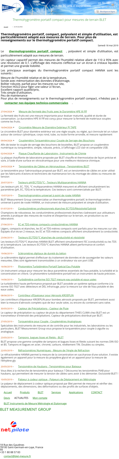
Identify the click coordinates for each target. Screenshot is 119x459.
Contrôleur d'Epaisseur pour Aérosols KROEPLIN (46, 295)
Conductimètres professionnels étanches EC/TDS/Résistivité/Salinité (57, 208)
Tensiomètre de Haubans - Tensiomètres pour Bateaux (49, 366)
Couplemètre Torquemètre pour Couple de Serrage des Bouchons (57, 140)
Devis (7, 398)
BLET (40, 392)
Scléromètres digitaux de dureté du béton (42, 253)
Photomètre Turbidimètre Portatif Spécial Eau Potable (49, 266)
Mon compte (40, 398)
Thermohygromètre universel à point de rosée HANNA (49, 195)
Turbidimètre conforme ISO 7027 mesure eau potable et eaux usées (57, 279)
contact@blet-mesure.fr (17, 456)
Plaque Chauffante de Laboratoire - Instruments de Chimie (52, 153)
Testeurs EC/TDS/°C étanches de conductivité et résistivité (51, 237)
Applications (76, 392)
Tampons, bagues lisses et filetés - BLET (41, 337)
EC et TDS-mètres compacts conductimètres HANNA (48, 224)
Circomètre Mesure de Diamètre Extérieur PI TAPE (47, 127)
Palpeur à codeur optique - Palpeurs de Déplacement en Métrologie (57, 379)
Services (56, 392)
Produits (25, 392)
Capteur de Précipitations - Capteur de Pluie (43, 308)
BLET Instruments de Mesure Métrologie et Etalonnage (35, 403)
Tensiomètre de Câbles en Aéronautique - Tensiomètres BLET (54, 166)
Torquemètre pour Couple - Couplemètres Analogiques (50, 321)
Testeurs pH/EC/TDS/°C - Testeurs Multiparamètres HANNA (52, 182)
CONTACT (96, 392)
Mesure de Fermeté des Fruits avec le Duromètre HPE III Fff (53, 111)
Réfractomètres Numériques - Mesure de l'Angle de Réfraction (54, 350)
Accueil (8, 392)
